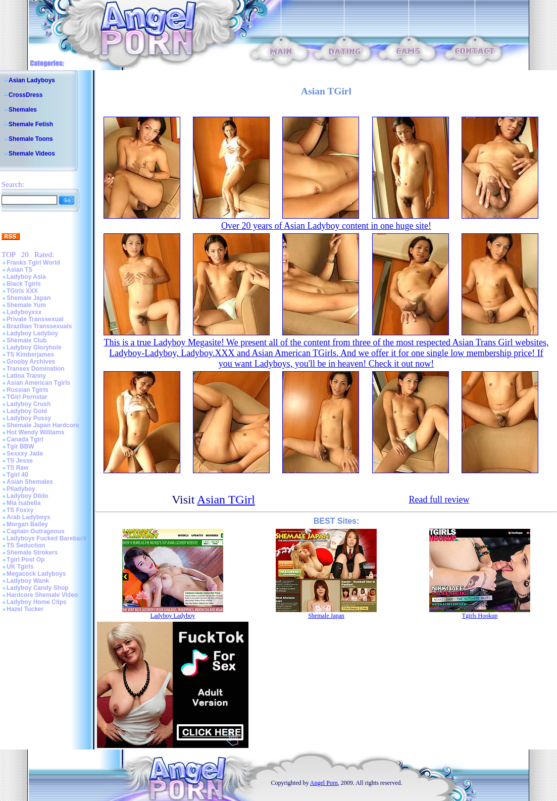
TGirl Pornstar (27, 396)
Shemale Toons (31, 138)
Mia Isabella (23, 503)
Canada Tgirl (25, 439)
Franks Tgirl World (33, 262)
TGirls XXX (22, 290)
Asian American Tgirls (38, 382)
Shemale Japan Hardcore (43, 425)
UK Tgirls (20, 566)
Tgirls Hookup (479, 615)
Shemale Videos (32, 153)
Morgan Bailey (27, 524)
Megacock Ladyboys (36, 573)
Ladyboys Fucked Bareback (47, 538)
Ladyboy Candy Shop (38, 587)
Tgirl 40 (17, 474)
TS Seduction (26, 545)
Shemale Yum (26, 305)
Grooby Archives (31, 361)
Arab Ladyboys (28, 517)
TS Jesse (20, 460)
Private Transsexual (35, 319)
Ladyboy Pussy (29, 418)
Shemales (23, 109)
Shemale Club (26, 340)
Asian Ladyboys (32, 80)
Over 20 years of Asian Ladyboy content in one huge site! (326, 226)
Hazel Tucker (25, 609)
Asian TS (19, 269)
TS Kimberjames (30, 354)
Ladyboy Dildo (27, 495)
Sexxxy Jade (25, 453)
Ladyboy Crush (28, 404)
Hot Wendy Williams (35, 432)
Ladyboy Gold (27, 411)
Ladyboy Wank (28, 580)
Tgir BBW (20, 446)
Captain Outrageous (36, 531)
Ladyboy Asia (26, 276)
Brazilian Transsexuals (39, 326)
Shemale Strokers (32, 552)
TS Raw (17, 467)
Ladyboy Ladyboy (32, 333)
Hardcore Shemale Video (42, 594)
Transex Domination (36, 368)
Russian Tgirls (27, 389)
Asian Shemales (30, 481)
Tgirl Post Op (25, 559)
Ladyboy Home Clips (37, 602)
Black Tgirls (24, 283)
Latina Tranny (26, 375)
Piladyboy (21, 488)
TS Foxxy (20, 510)
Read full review (439, 499)
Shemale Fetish (31, 124)
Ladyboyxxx (24, 312)
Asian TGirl (226, 499)
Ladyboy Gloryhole (34, 347)
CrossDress (25, 94)
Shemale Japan (28, 298)
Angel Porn (324, 782)
